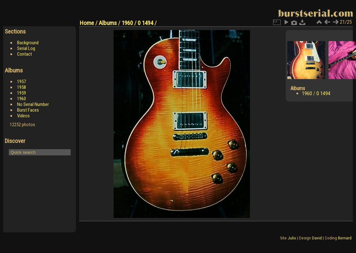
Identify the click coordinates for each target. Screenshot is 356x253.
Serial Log (26, 48)
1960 (21, 99)
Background (28, 43)
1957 (21, 81)
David (317, 238)
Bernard (345, 238)
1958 (21, 87)
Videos (23, 116)
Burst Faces (28, 110)
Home (87, 23)
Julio (292, 238)
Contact (24, 54)
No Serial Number (33, 104)
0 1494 (145, 23)
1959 (21, 93)
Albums (108, 23)
